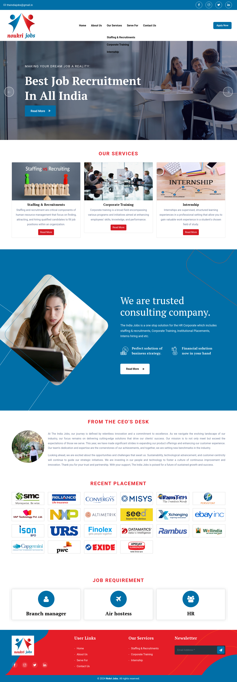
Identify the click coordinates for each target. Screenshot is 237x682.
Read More (46, 232)
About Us (96, 25)
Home (82, 25)
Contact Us (149, 25)
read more (38, 111)
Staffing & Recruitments (145, 648)
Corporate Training (142, 654)
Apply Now (222, 25)
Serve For (132, 25)
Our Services (114, 25)
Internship (137, 660)
